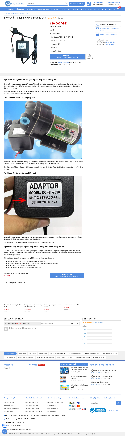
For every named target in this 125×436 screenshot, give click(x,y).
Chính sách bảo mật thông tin (33, 411)
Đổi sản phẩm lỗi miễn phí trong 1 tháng (110, 29)
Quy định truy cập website (11, 408)
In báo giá (90, 56)
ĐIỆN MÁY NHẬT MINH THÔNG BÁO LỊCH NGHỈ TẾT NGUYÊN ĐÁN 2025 (48, 9)
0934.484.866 (95, 372)
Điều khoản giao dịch (10, 405)
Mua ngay (67, 57)
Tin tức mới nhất (69, 364)
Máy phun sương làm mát (82, 357)
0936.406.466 (95, 378)
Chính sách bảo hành (31, 402)
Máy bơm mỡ (43, 353)
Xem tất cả (84, 364)
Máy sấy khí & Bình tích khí (57, 353)
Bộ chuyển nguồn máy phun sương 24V (17, 162)
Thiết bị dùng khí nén (75, 353)
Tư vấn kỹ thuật (51, 405)
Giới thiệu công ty (9, 402)
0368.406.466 (95, 384)
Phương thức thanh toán (32, 408)
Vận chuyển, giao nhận (31, 405)
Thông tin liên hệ (8, 411)
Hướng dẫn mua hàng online (55, 402)
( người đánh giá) (93, 322)
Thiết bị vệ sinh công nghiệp (26, 357)
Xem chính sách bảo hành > (108, 34)
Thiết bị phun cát (10, 357)
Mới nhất (19, 323)
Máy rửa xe (22, 353)
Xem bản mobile (114, 410)
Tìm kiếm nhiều (9, 353)
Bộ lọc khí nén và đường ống (45, 357)
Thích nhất (26, 323)
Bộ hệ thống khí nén (99, 357)
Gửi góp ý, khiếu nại (52, 408)
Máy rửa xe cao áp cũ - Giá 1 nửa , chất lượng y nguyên (89, 9)
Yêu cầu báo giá (51, 411)
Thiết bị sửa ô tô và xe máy (91, 353)
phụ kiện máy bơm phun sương (41, 84)
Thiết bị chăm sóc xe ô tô (110, 353)
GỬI (118, 403)
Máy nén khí (32, 353)
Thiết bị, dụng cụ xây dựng (64, 357)
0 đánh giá (60, 18)
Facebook (7, 368)
